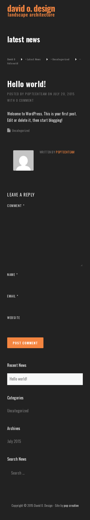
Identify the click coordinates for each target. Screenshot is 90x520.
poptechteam (36, 93)
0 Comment (25, 100)
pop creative (71, 505)
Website (13, 317)
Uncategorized (21, 130)
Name (12, 274)
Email (12, 296)
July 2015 (14, 441)
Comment (16, 205)
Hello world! (18, 379)
